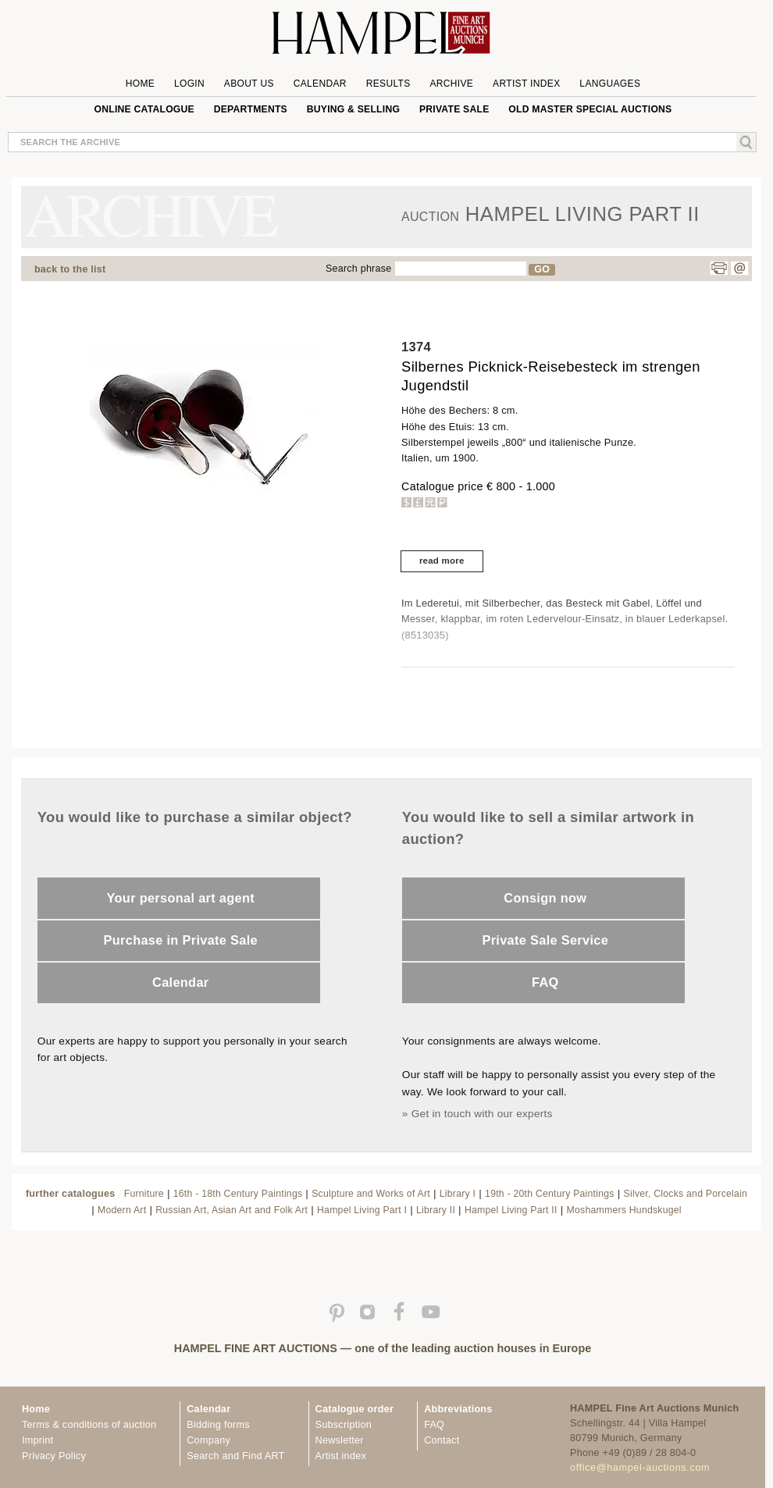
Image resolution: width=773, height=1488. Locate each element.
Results (388, 83)
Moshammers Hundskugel (624, 1210)
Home (140, 83)
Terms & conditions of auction (89, 1424)
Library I (458, 1193)
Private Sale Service (545, 940)
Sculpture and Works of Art (371, 1193)
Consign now (545, 898)
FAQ (545, 982)
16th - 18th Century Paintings (238, 1193)
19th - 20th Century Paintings (549, 1193)
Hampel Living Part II (511, 1210)
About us (249, 83)
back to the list (69, 269)
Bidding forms (218, 1424)
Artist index (340, 1456)
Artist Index (527, 83)
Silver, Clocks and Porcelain (686, 1193)
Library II (435, 1210)
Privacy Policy (54, 1456)
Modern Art (122, 1210)
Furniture (144, 1193)
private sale (454, 109)
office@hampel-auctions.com (640, 1467)
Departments (250, 109)
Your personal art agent (181, 898)
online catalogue (144, 109)
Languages (609, 83)
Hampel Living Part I (362, 1210)
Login (189, 83)
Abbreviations (458, 1409)
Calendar (320, 83)
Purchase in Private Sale (181, 940)
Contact (441, 1440)
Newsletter (339, 1440)
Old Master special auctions (589, 109)
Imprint (37, 1440)
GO (542, 269)
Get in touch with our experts (482, 1114)
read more (442, 560)
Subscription (343, 1424)
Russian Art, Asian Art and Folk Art (231, 1210)
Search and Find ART (235, 1456)
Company (208, 1440)
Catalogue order (354, 1409)
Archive (451, 83)
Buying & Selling (353, 109)
